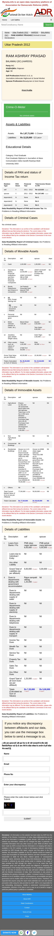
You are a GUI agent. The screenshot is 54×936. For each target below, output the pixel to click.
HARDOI (34, 32)
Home (4, 20)
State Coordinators (27, 903)
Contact (26, 908)
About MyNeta (27, 894)
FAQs (27, 916)
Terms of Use (27, 912)
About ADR (27, 899)
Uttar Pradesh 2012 (20, 32)
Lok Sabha (15, 20)
